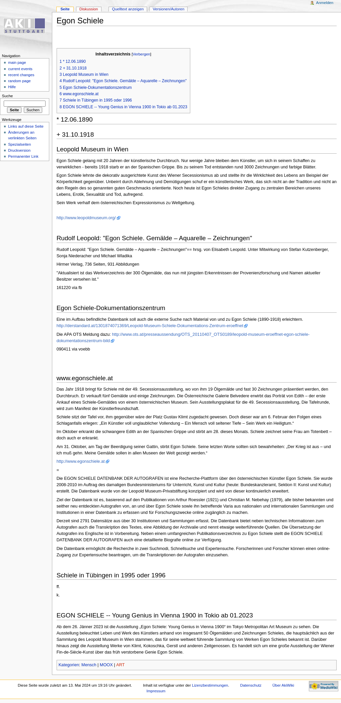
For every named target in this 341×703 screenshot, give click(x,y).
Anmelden (325, 3)
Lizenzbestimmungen (210, 685)
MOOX (106, 665)
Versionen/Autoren (168, 9)
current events (20, 69)
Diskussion (88, 9)
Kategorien (69, 665)
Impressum (155, 691)
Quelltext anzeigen (128, 9)
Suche (7, 96)
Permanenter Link (23, 156)
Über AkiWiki (283, 685)
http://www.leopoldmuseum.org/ (86, 218)
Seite (64, 9)
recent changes (21, 75)
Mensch (88, 665)
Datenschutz (251, 685)
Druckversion (19, 150)
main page (17, 62)
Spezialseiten (19, 144)
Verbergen (141, 54)
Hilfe (12, 87)
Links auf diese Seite (26, 126)
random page (19, 81)
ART (120, 665)
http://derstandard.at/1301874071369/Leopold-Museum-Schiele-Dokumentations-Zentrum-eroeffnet (150, 325)
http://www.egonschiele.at (81, 461)
